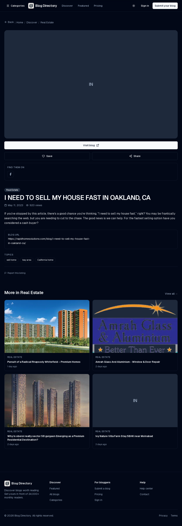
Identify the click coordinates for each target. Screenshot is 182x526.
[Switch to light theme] (133, 5)
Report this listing (14, 273)
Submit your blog (165, 5)
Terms (174, 515)
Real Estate (47, 22)
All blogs (54, 494)
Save (47, 156)
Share (135, 156)
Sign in (145, 5)
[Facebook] (10, 174)
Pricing (98, 5)
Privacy (163, 515)
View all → (171, 293)
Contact (144, 494)
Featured (83, 5)
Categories (56, 500)
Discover (67, 5)
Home (20, 22)
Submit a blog (102, 488)
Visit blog (91, 145)
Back (9, 22)
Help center (146, 488)
